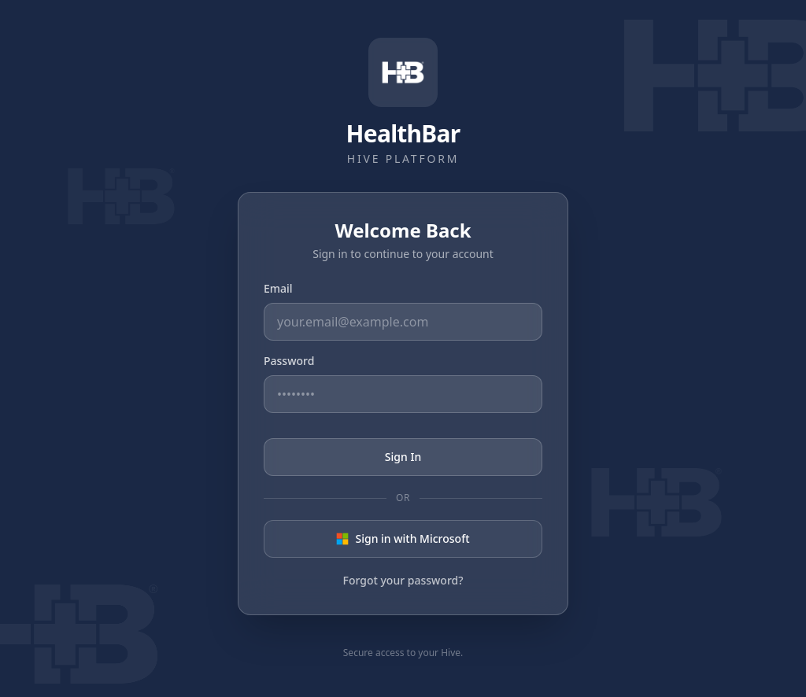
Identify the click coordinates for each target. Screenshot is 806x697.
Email (278, 288)
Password (289, 360)
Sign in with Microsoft (402, 538)
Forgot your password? (403, 580)
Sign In (403, 456)
